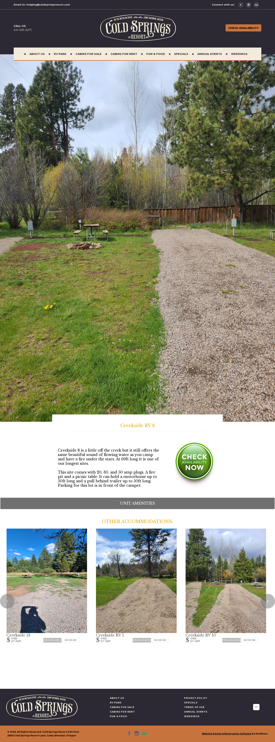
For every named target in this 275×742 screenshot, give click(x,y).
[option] (137, 238)
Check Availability (243, 28)
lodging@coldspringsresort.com (48, 4)
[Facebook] (242, 4)
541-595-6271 (23, 30)
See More (70, 640)
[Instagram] (250, 4)
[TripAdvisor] (257, 4)
